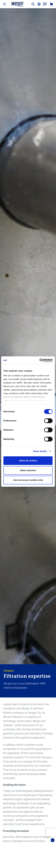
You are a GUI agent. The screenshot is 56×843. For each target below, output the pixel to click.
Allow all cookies (28, 460)
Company (9, 670)
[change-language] (39, 4)
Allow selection (28, 470)
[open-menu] (4, 4)
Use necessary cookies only (28, 480)
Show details (40, 451)
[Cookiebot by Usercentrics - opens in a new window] (40, 360)
